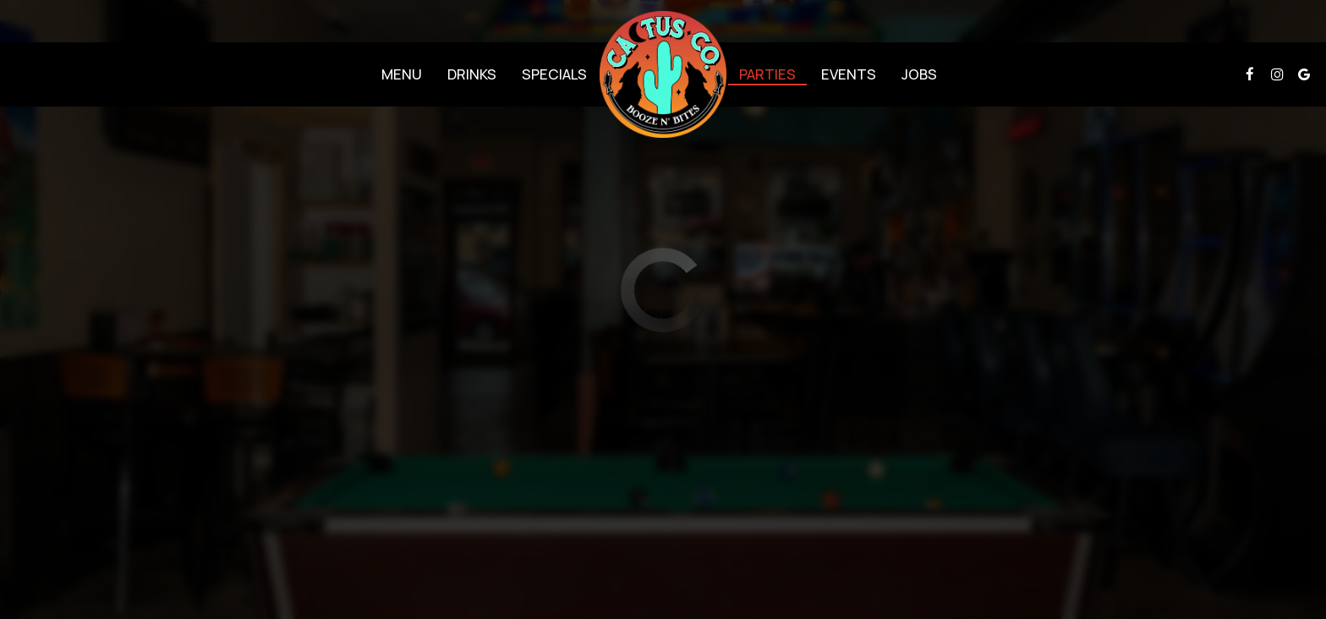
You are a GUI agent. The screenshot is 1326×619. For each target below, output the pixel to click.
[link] (663, 74)
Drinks (471, 74)
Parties (767, 74)
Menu (401, 74)
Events (848, 74)
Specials (554, 74)
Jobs (919, 74)
